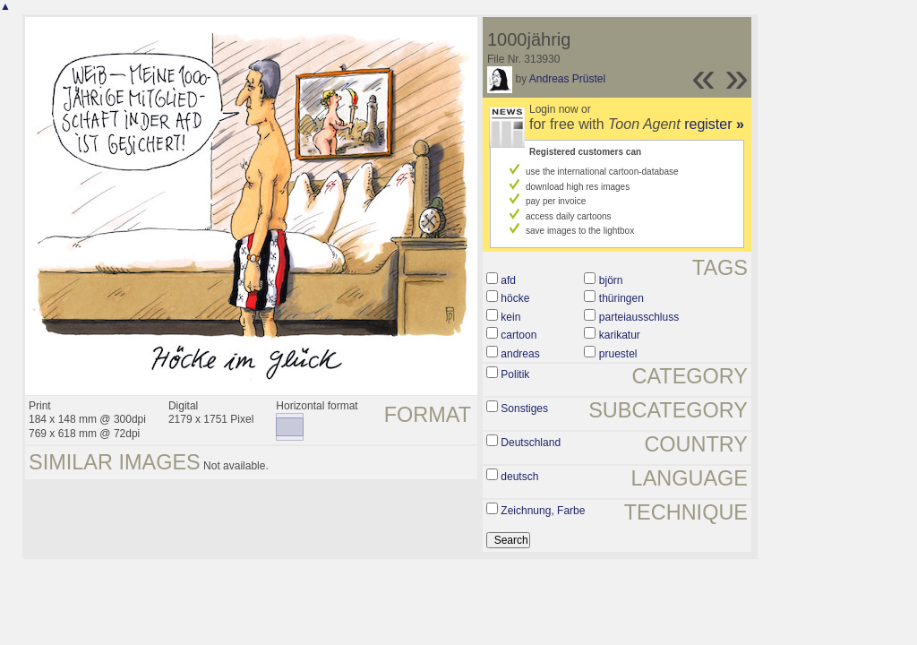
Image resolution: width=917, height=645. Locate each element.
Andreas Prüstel (567, 79)
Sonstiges (524, 408)
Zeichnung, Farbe (543, 510)
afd (508, 280)
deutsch (519, 476)
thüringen (621, 298)
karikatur (619, 335)
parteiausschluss (639, 317)
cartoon (518, 335)
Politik (515, 374)
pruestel (618, 354)
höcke (515, 298)
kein (510, 317)
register (714, 124)
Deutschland (531, 442)
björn (611, 280)
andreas (520, 354)
